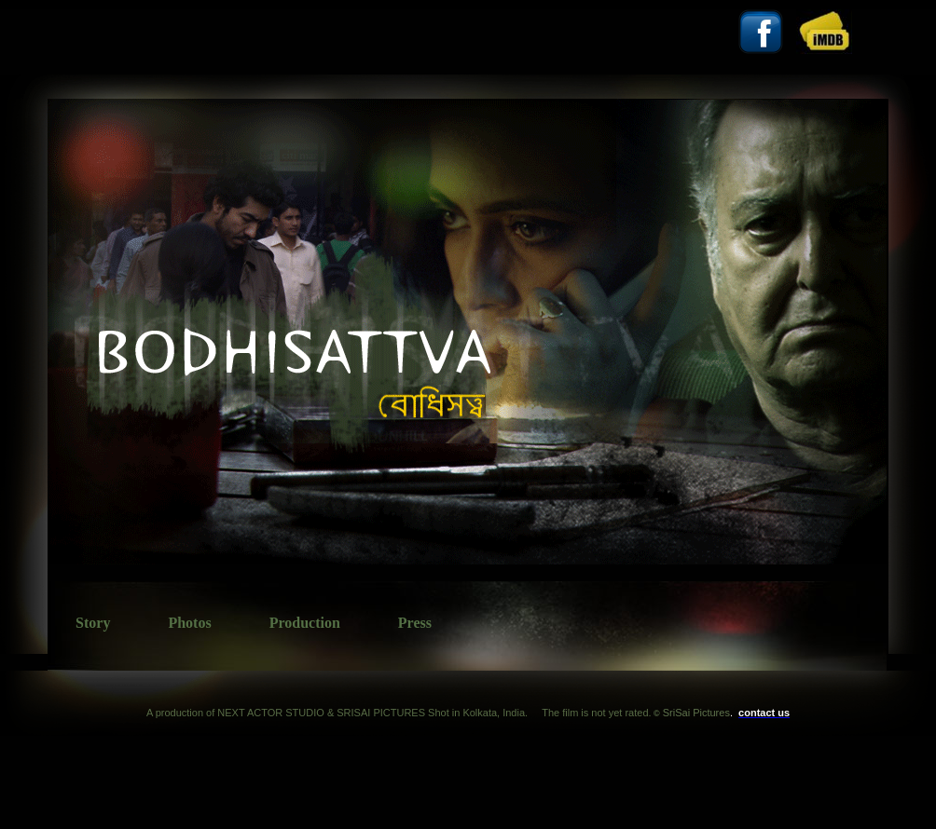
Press (415, 623)
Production (304, 623)
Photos (189, 623)
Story (93, 623)
